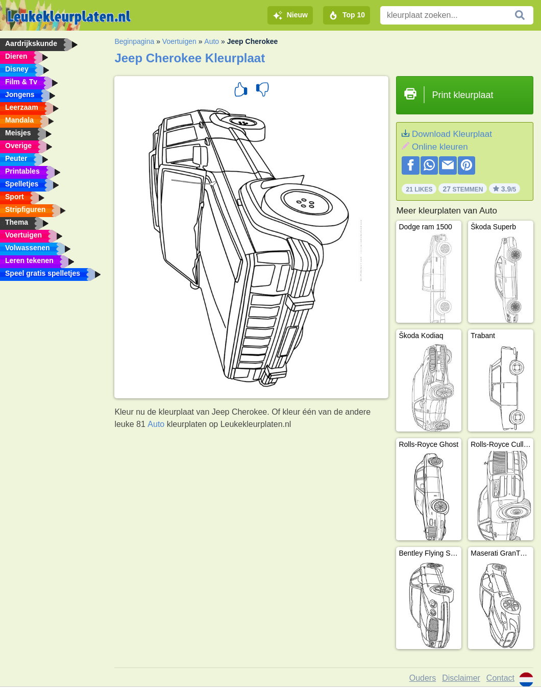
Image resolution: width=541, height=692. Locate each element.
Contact (500, 678)
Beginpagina (134, 41)
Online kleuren (440, 147)
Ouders (422, 678)
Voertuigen (179, 41)
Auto (211, 41)
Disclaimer (461, 678)
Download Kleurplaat (452, 134)
